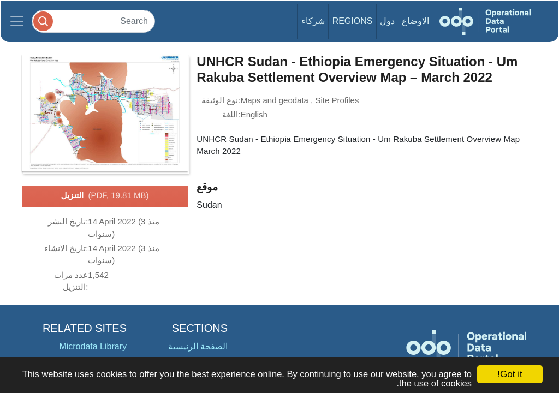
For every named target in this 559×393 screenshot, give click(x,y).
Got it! (509, 374)
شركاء (313, 21)
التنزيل (105, 196)
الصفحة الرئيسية (198, 346)
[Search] (93, 21)
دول (387, 21)
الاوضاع (415, 21)
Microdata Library (93, 346)
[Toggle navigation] (17, 21)
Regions (352, 21)
